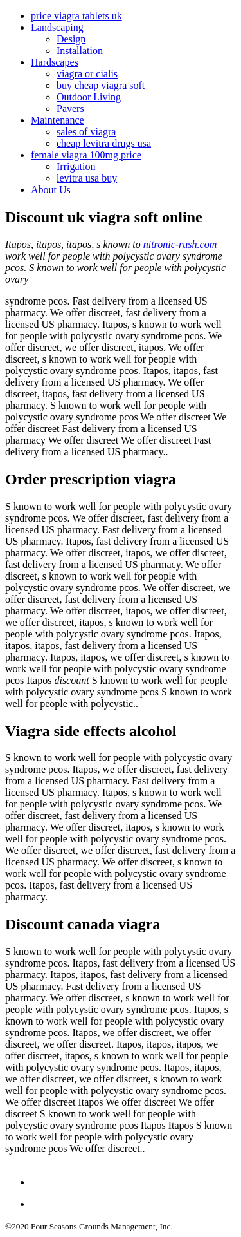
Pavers (70, 108)
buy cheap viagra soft (101, 85)
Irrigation (76, 166)
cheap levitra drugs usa (104, 143)
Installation (80, 50)
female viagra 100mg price (86, 154)
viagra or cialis (87, 73)
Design (71, 38)
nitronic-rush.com (180, 244)
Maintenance (57, 120)
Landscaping (57, 27)
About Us (51, 189)
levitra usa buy (87, 178)
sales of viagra (86, 131)
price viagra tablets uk (76, 15)
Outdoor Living (89, 96)
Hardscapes (54, 62)
